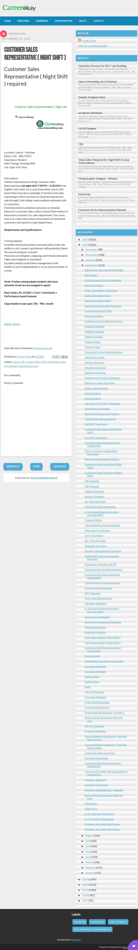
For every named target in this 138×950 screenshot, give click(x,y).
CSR (80, 144)
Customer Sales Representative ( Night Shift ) (35, 54)
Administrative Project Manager (103, 280)
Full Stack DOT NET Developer (102, 377)
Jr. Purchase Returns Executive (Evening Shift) (102, 513)
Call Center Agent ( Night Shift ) (102, 637)
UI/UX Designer (87, 128)
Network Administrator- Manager (104, 790)
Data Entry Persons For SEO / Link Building (102, 65)
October (90, 259)
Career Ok (19, 361)
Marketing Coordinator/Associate (104, 661)
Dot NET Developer (96, 424)
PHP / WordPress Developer (101, 290)
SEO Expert (91, 275)
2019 (85, 890)
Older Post (59, 466)
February (90, 867)
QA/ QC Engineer (95, 691)
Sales (87, 686)
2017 (85, 900)
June (87, 846)
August (89, 835)
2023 (85, 239)
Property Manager (95, 731)
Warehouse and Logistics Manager (104, 269)
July (87, 840)
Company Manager (96, 603)
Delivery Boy (92, 676)
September (91, 265)
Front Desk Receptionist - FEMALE (105, 712)
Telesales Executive (96, 545)
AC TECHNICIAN (95, 501)
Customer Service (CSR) (98, 311)
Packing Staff (92, 656)
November (91, 254)
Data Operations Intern (98, 295)
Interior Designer (94, 491)
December (91, 249)
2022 (85, 244)
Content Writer (93, 520)
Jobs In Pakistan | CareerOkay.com (92, 929)
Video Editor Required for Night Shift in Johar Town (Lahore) (104, 161)
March (89, 862)
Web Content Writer (96, 388)
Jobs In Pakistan (50, 361)
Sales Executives (94, 285)
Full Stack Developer (96, 758)
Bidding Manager (95, 326)
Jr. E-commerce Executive (99, 813)
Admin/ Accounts (94, 357)
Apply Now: (12, 324)
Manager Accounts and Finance (102, 824)
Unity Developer (94, 535)
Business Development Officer (102, 413)
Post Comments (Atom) (44, 477)
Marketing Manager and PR (100, 564)
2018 (85, 895)
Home (36, 466)
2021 (85, 879)
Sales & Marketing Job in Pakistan (97, 81)
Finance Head (92, 341)
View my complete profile (92, 45)
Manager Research (95, 779)
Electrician (84, 194)
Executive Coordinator (97, 530)
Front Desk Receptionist (98, 588)
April (88, 856)
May (88, 851)
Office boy (91, 803)
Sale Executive (93, 393)
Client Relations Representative (102, 525)
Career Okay (33, 361)
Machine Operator (95, 367)
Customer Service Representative (103, 321)
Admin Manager (94, 336)
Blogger (76, 939)
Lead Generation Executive (100, 752)
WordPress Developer (97, 408)
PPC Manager (93, 593)
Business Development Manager (103, 550)
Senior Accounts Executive (100, 382)
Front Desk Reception (97, 702)
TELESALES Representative (100, 418)
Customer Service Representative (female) (102, 209)
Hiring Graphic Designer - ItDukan (97, 178)
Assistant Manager (95, 666)
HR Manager (92, 480)
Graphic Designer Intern (91, 97)
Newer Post (13, 466)
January (89, 872)
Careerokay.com (43, 348)
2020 (85, 884)
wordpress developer (90, 112)
